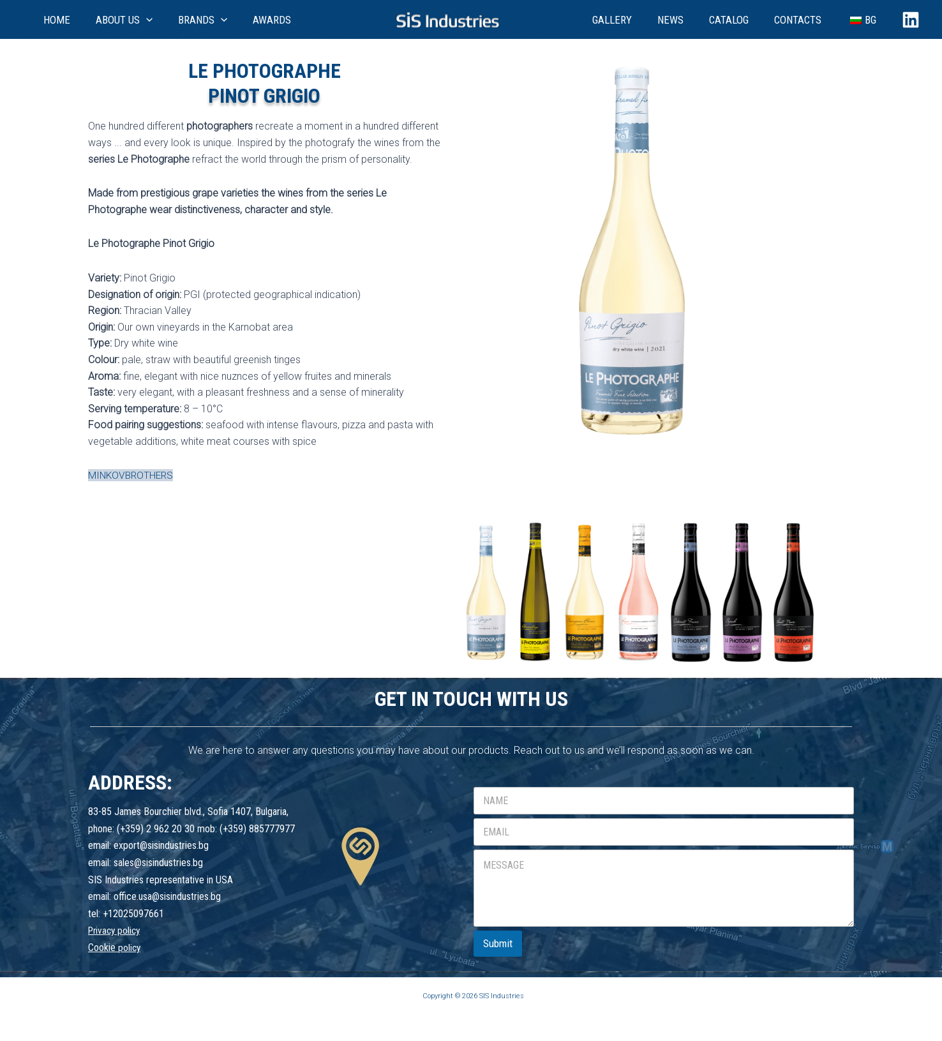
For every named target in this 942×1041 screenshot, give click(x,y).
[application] (129, 19)
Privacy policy (116, 930)
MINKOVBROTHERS (132, 475)
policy (130, 947)
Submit (497, 942)
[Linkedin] (911, 20)
